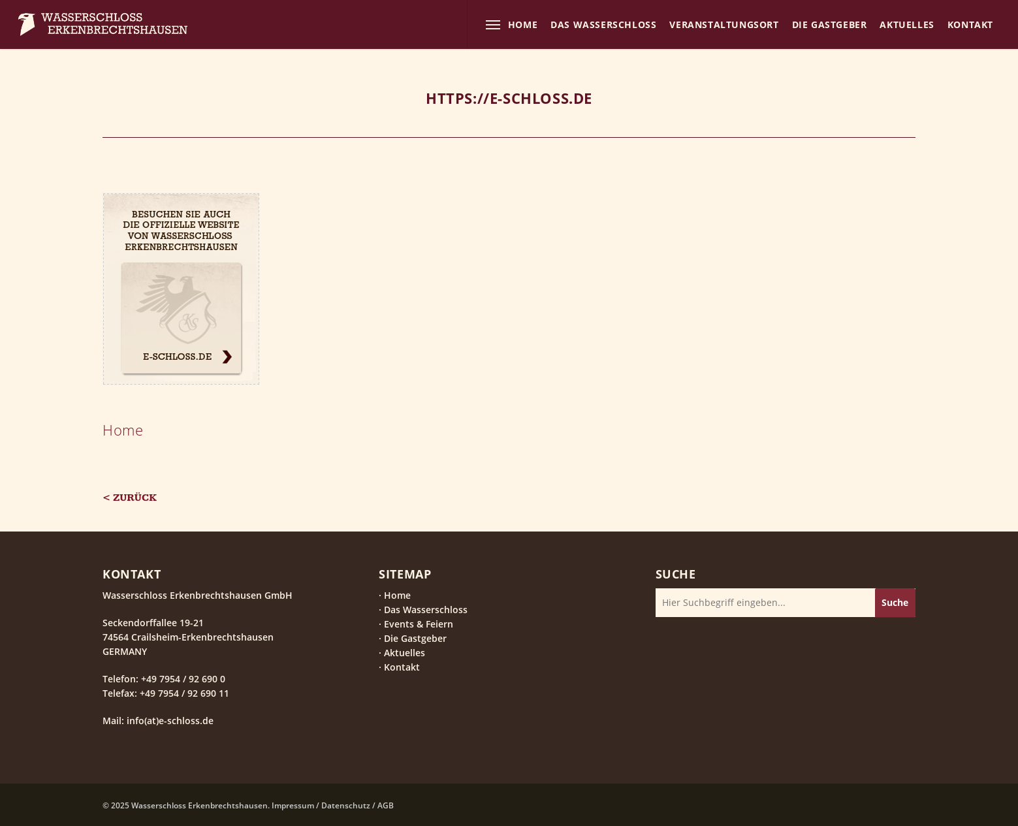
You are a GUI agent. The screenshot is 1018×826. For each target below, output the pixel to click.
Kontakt (402, 667)
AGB (385, 805)
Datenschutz (345, 805)
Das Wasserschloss (426, 609)
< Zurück (130, 498)
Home (123, 429)
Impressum (293, 805)
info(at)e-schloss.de (169, 720)
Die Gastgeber (415, 638)
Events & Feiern (418, 624)
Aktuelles (404, 652)
